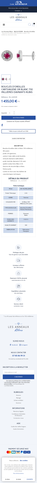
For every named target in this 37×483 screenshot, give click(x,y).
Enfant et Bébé (18, 400)
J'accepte (29, 479)
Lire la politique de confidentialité (14, 384)
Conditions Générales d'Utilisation (18, 414)
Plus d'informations (18, 473)
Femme (18, 395)
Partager (2, 125)
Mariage (18, 398)
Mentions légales (18, 411)
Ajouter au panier (18, 117)
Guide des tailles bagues (18, 426)
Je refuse (7, 479)
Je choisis (18, 479)
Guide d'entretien (18, 138)
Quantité (4, 113)
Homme (18, 403)
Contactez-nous (18, 418)
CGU (26, 131)
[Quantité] (11, 113)
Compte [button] (18, 11)
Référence (14, 181)
